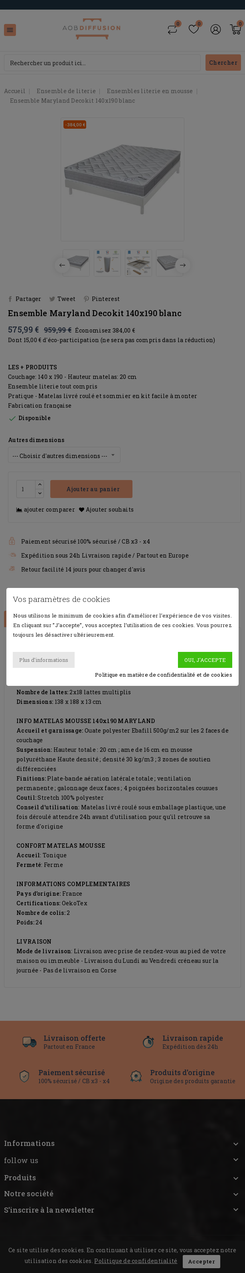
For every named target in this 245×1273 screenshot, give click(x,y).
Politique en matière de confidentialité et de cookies (163, 674)
